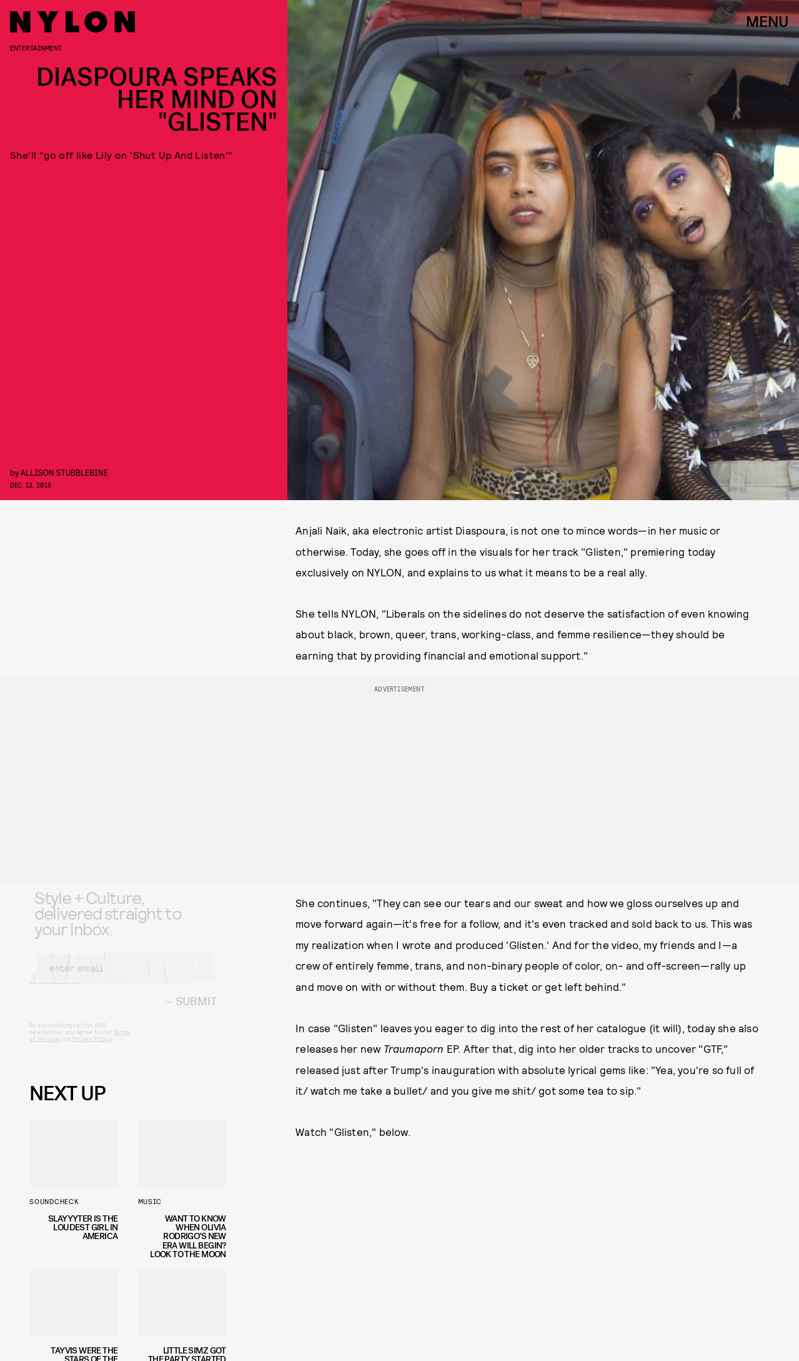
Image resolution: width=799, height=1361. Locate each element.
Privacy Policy (92, 1049)
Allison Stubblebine (64, 472)
